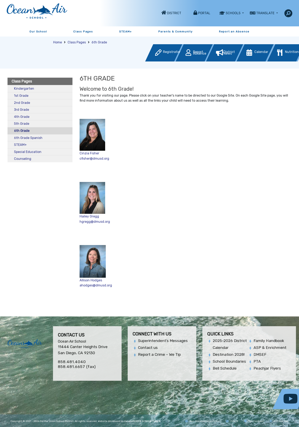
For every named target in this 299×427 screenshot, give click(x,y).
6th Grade (99, 42)
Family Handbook (269, 340)
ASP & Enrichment (270, 347)
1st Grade (21, 96)
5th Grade (21, 124)
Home (57, 42)
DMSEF (260, 354)
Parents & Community (175, 31)
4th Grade (21, 117)
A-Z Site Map (279, 421)
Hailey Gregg (89, 216)
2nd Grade (22, 103)
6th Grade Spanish (28, 138)
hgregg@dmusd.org (95, 222)
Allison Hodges (91, 280)
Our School (38, 31)
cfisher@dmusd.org (94, 158)
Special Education (27, 152)
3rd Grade (21, 110)
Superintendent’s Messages (163, 340)
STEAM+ (125, 31)
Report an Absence (234, 31)
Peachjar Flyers (267, 368)
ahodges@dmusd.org (96, 285)
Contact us (148, 347)
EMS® (148, 421)
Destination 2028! (229, 354)
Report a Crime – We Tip (159, 354)
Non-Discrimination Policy (202, 421)
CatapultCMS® (132, 421)
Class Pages (83, 31)
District (174, 13)
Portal (204, 13)
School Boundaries (229, 361)
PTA (257, 361)
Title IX (232, 421)
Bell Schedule (225, 368)
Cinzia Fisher (89, 153)
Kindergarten (24, 88)
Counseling (22, 159)
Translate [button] (265, 13)
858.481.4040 (72, 361)
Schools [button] (233, 13)
